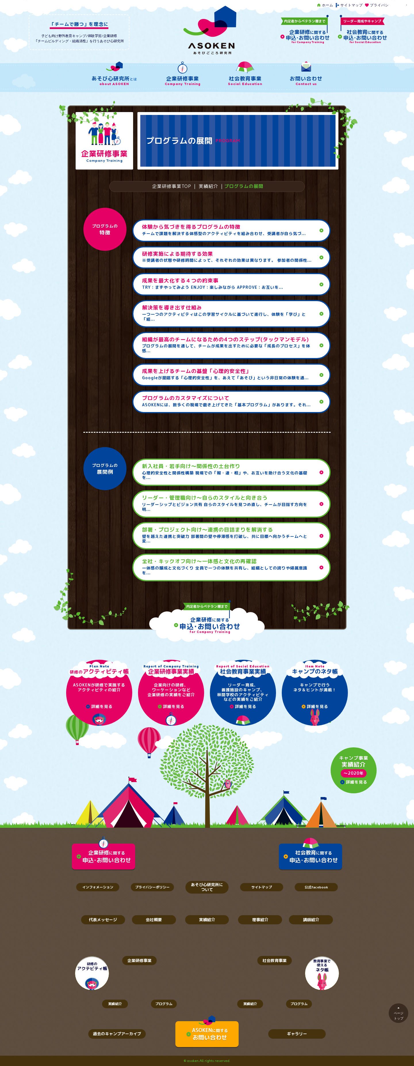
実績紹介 (208, 186)
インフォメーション (97, 887)
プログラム (163, 1003)
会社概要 (154, 919)
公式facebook (316, 887)
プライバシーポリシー (386, 5)
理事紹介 (260, 919)
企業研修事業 (139, 960)
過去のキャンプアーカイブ (117, 1033)
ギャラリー (297, 1033)
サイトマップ (349, 5)
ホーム (325, 5)
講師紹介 (311, 919)
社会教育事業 (274, 960)
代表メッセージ (103, 919)
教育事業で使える (322, 966)
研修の (92, 966)
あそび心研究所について (207, 887)
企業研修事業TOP (171, 186)
